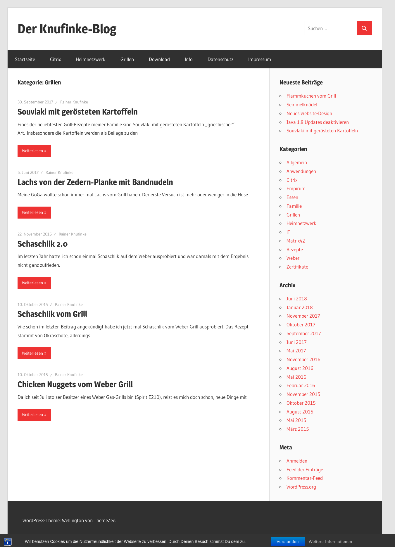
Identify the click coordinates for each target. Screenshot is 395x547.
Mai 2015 (296, 420)
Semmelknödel (302, 104)
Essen (292, 197)
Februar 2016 (301, 385)
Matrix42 (296, 241)
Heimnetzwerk (91, 59)
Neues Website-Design (309, 113)
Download (159, 59)
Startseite (25, 59)
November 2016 (303, 359)
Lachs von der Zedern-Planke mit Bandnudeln (95, 182)
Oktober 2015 (301, 403)
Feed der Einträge (305, 469)
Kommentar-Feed (305, 478)
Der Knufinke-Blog (67, 29)
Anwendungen (301, 171)
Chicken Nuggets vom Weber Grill (75, 384)
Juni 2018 (297, 298)
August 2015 (300, 411)
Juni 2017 (297, 342)
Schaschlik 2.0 (43, 244)
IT (288, 232)
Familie (294, 206)
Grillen (127, 59)
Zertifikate (297, 267)
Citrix (55, 59)
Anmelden (297, 461)
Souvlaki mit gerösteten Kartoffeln (78, 112)
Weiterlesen (32, 150)
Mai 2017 (296, 350)
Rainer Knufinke (74, 102)
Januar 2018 (300, 307)
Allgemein (297, 162)
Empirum (296, 188)
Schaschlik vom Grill (52, 314)
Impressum (259, 59)
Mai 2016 (296, 377)
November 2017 (303, 316)
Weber (293, 258)
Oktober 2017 (301, 324)
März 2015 (298, 429)
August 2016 (300, 368)
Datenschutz (220, 59)
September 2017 (304, 333)
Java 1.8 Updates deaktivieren (318, 122)
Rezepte (295, 249)
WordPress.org (301, 487)
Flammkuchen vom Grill (311, 96)
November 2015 (303, 394)
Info (189, 59)
